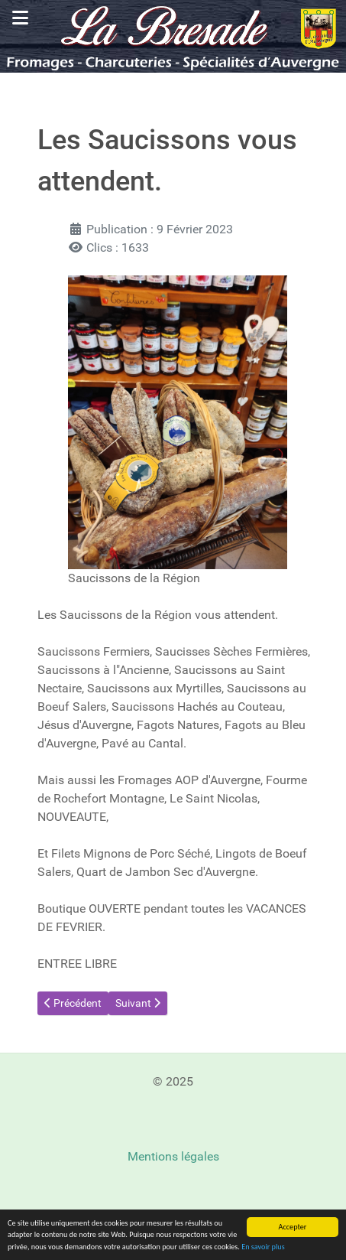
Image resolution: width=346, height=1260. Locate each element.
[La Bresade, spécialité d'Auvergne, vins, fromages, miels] (173, 35)
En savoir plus (262, 1247)
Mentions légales (173, 1156)
